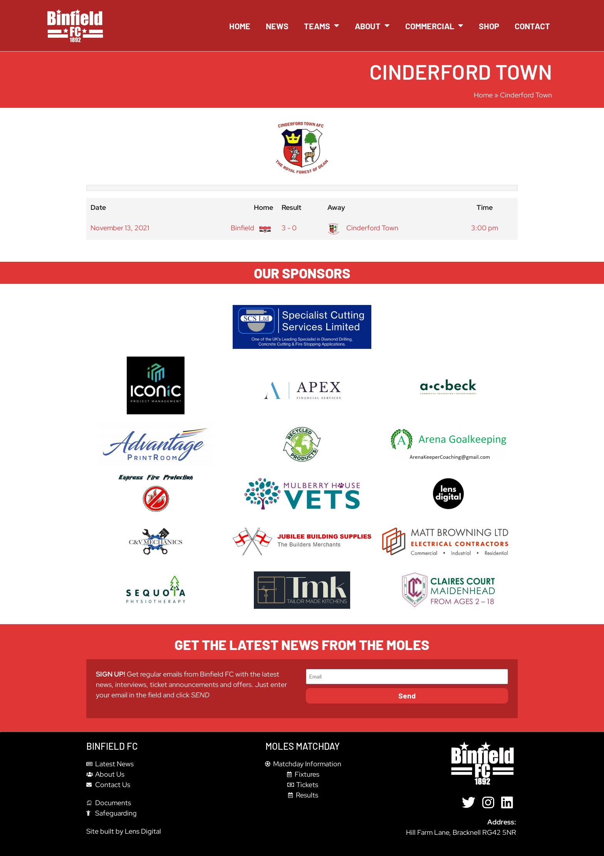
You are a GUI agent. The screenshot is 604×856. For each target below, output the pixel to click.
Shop (489, 26)
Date (98, 207)
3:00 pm (484, 227)
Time (484, 207)
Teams (321, 26)
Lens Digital (143, 831)
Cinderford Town (362, 227)
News (277, 26)
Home (239, 26)
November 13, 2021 (120, 227)
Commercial (434, 26)
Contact (532, 26)
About (372, 26)
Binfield (250, 227)
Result (291, 207)
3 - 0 (289, 227)
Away (336, 207)
